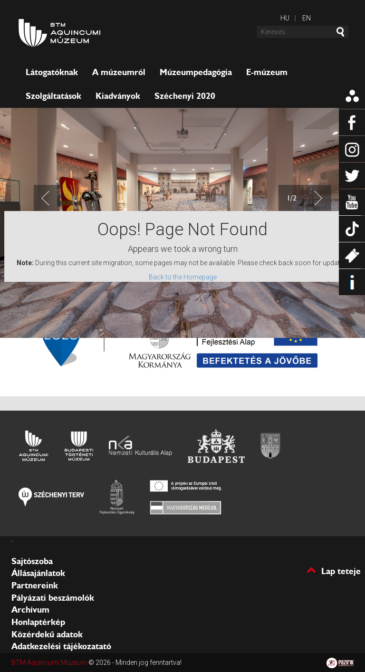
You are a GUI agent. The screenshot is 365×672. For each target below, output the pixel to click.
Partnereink (34, 585)
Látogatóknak (52, 72)
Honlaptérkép (38, 622)
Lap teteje (341, 570)
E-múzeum (267, 72)
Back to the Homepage (183, 277)
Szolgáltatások (53, 96)
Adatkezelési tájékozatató (61, 646)
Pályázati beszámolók (52, 598)
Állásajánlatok (38, 573)
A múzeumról (118, 72)
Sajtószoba (32, 561)
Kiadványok (118, 96)
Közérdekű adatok (47, 634)
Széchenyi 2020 (184, 96)
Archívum (30, 610)
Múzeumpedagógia (196, 72)
